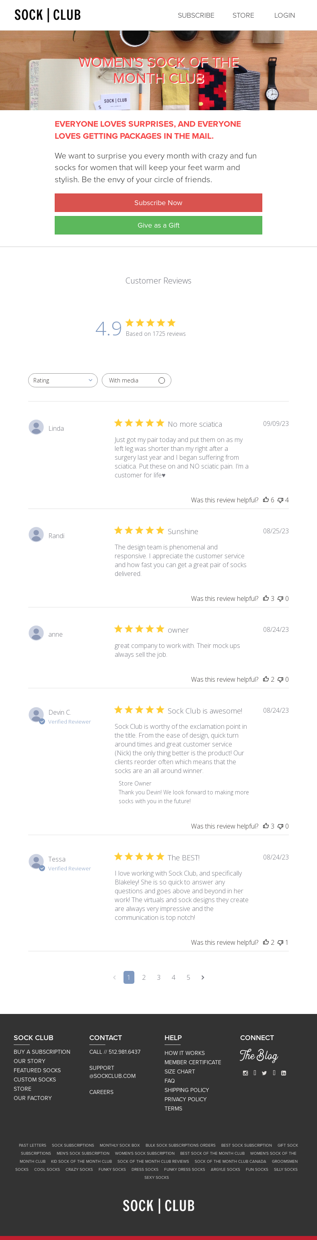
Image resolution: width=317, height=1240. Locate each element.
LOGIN (284, 15)
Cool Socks (47, 1169)
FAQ (170, 1081)
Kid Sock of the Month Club (81, 1161)
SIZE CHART (180, 1071)
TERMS (173, 1108)
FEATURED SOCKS (37, 1070)
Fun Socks (257, 1169)
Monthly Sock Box (120, 1145)
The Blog (259, 1057)
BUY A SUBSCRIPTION (42, 1052)
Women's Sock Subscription (145, 1153)
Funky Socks (112, 1169)
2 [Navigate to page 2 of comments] (144, 977)
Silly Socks (286, 1169)
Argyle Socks (225, 1169)
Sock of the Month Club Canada (230, 1161)
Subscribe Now (158, 202)
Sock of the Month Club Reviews (153, 1161)
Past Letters (32, 1145)
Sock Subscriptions (73, 1145)
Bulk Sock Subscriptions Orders (181, 1145)
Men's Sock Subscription (83, 1153)
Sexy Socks (156, 1177)
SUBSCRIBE (196, 15)
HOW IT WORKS (185, 1053)
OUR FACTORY (33, 1098)
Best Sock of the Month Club (212, 1153)
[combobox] (63, 380)
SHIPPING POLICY (187, 1090)
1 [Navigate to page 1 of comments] (129, 977)
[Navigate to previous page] (114, 977)
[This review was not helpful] (280, 500)
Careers (101, 1092)
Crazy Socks (79, 1169)
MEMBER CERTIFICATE (193, 1062)
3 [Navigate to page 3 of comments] (159, 977)
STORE (243, 15)
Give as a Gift (158, 225)
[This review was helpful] (266, 500)
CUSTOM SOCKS (35, 1079)
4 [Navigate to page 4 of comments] (173, 977)
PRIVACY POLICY (186, 1099)
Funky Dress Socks (184, 1169)
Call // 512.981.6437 (114, 1052)
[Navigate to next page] (203, 977)
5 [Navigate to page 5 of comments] (188, 977)
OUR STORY (29, 1061)
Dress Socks (145, 1169)
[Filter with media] (136, 380)
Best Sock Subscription (246, 1145)
